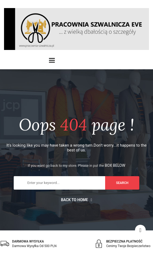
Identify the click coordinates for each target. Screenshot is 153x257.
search (122, 183)
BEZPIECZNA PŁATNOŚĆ (124, 241)
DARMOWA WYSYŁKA (28, 241)
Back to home (76, 200)
